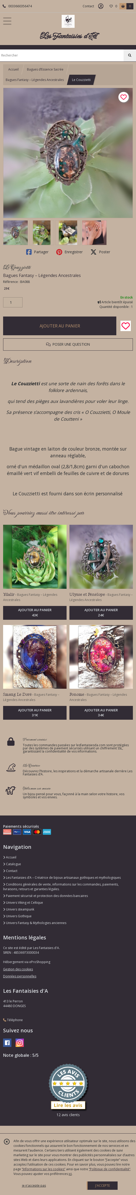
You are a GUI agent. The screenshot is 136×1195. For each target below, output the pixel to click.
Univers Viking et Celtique (23, 902)
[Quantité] (13, 302)
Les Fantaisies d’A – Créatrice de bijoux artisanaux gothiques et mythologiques (62, 877)
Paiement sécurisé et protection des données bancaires (45, 896)
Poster (100, 252)
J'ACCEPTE (102, 1185)
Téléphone (13, 1020)
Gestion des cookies (18, 969)
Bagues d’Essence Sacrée (45, 69)
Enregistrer (69, 252)
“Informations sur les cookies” (43, 1169)
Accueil (13, 69)
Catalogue (12, 864)
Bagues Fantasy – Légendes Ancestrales (35, 80)
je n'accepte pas (34, 1185)
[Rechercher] (130, 55)
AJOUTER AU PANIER (60, 326)
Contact (88, 6)
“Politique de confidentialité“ (109, 1169)
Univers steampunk (18, 909)
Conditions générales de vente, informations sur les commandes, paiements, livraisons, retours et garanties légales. (61, 886)
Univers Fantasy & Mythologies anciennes (34, 923)
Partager (37, 252)
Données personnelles (19, 976)
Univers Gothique (17, 916)
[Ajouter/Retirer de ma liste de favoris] (125, 326)
